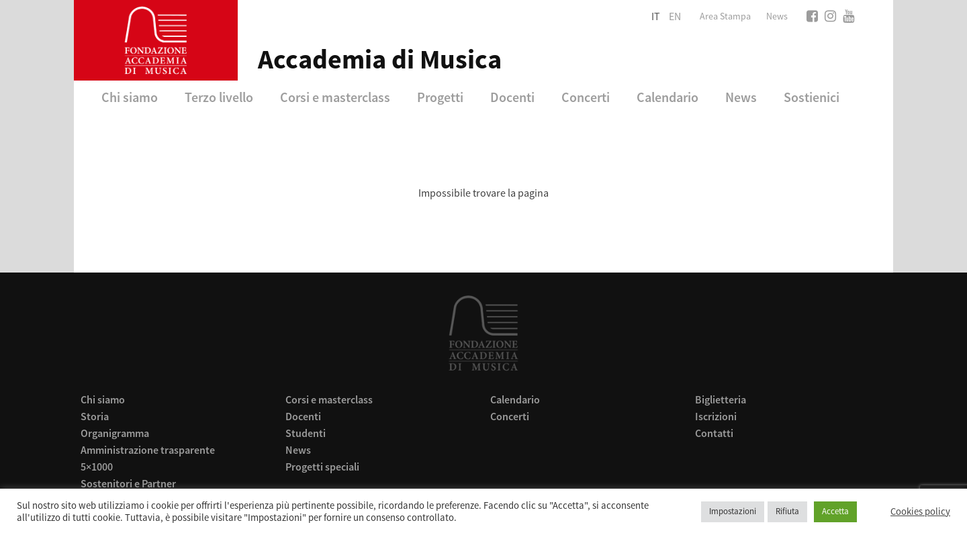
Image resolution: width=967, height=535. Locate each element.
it (655, 16)
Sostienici (811, 97)
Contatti (714, 433)
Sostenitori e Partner (128, 483)
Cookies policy (920, 512)
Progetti (440, 97)
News (777, 17)
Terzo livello (219, 97)
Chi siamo (129, 97)
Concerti (585, 97)
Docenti (512, 97)
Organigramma (115, 433)
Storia (95, 416)
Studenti (305, 433)
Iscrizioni (716, 416)
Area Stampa (725, 17)
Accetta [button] (835, 511)
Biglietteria (720, 399)
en (675, 16)
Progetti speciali (322, 466)
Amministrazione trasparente (148, 449)
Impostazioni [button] (732, 511)
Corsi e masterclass (335, 97)
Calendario (667, 97)
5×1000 (97, 466)
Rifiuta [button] (787, 511)
